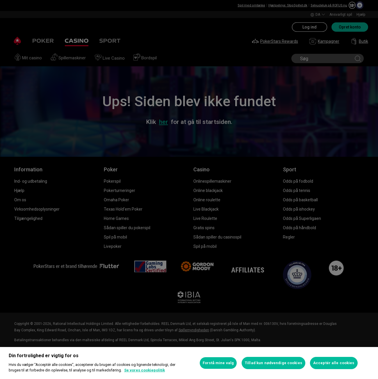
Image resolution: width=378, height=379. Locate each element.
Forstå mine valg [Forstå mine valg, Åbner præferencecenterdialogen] (218, 363)
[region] (189, 363)
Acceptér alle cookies (333, 363)
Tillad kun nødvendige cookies (273, 363)
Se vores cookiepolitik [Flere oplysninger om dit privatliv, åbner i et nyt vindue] (144, 370)
